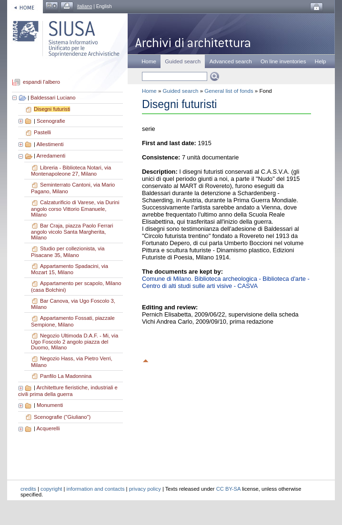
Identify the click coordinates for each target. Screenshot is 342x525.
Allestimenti (49, 144)
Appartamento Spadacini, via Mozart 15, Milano (69, 269)
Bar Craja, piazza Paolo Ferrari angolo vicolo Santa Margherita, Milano (72, 232)
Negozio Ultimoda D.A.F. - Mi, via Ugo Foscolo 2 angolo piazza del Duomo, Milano (74, 342)
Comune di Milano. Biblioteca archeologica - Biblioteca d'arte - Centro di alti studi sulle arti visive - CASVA (226, 282)
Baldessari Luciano (53, 97)
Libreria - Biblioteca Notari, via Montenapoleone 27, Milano (71, 171)
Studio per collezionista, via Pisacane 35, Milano (68, 252)
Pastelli (42, 132)
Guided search (181, 91)
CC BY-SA (228, 489)
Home (148, 61)
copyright (51, 489)
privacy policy (145, 489)
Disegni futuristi (52, 109)
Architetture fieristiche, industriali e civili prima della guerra (68, 391)
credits (28, 489)
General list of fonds (228, 91)
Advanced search (231, 61)
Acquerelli (48, 428)
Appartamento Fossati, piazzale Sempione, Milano (73, 321)
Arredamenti (50, 155)
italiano (84, 6)
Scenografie (51, 121)
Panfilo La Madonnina (65, 376)
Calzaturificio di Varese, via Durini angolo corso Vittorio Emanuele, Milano (75, 208)
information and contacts (96, 489)
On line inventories (283, 61)
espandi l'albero (41, 82)
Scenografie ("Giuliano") (62, 417)
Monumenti (50, 405)
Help (320, 61)
